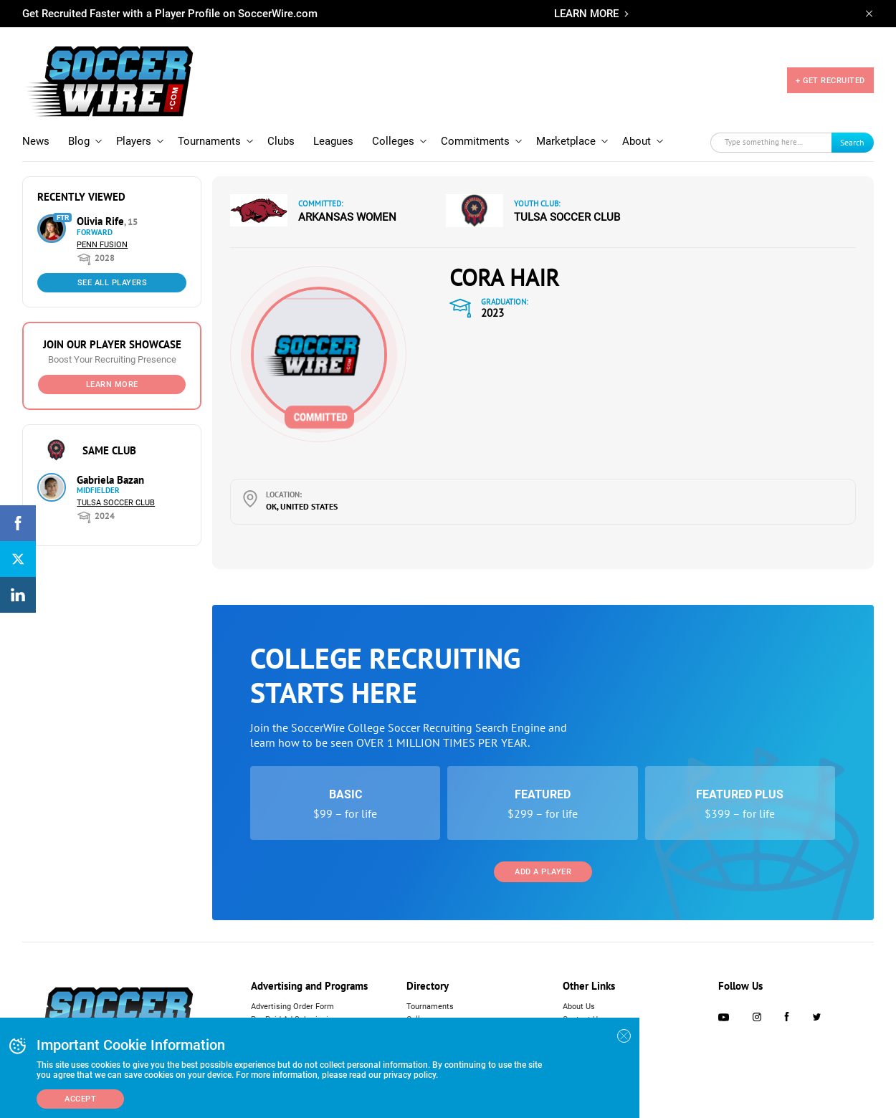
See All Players (112, 282)
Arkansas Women (347, 217)
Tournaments (209, 141)
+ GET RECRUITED (830, 80)
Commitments (475, 141)
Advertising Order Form (292, 1006)
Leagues (333, 141)
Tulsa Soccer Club (116, 502)
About (636, 141)
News (35, 141)
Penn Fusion (102, 244)
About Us (579, 1006)
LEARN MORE (586, 13)
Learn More (112, 384)
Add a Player (543, 871)
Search (852, 142)
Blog (79, 141)
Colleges (393, 141)
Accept (80, 1099)
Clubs (281, 141)
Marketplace (566, 141)
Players (133, 141)
